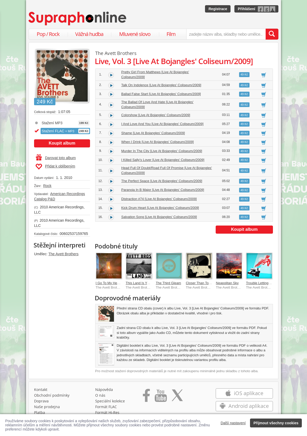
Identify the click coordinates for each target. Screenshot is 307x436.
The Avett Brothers (63, 254)
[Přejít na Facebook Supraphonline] (146, 397)
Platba (39, 412)
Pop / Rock (48, 34)
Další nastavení (233, 423)
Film (171, 34)
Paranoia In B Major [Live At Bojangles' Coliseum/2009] (162, 190)
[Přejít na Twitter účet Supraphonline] (177, 397)
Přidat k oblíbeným (55, 167)
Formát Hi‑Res (107, 412)
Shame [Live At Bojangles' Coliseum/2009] (153, 133)
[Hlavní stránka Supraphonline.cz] (78, 18)
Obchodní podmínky (51, 395)
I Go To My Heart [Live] (113, 283)
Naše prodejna (47, 406)
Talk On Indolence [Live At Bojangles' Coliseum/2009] (161, 85)
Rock (47, 186)
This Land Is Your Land (143, 283)
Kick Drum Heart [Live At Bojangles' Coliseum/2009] (160, 208)
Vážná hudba (89, 34)
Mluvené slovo (134, 34)
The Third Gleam (168, 283)
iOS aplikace (244, 393)
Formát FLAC (106, 406)
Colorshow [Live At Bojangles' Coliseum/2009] (155, 115)
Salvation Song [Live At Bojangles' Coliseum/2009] (159, 217)
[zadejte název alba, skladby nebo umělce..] (226, 34)
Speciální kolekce (110, 400)
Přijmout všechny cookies (275, 423)
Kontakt (40, 389)
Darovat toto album (56, 157)
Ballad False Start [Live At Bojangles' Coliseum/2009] (161, 94)
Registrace (217, 9)
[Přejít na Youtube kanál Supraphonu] (160, 397)
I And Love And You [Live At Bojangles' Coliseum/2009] (162, 124)
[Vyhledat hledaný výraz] (271, 34)
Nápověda (104, 389)
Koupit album (62, 143)
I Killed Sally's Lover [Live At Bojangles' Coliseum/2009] (162, 160)
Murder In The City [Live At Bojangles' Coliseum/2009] (161, 151)
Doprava (41, 400)
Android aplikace (244, 405)
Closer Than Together (202, 283)
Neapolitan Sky (227, 283)
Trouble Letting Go (260, 283)
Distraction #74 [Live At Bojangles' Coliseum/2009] (159, 199)
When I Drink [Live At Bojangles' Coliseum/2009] (157, 142)
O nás (100, 395)
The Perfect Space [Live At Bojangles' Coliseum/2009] (161, 181)
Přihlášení (246, 9)
